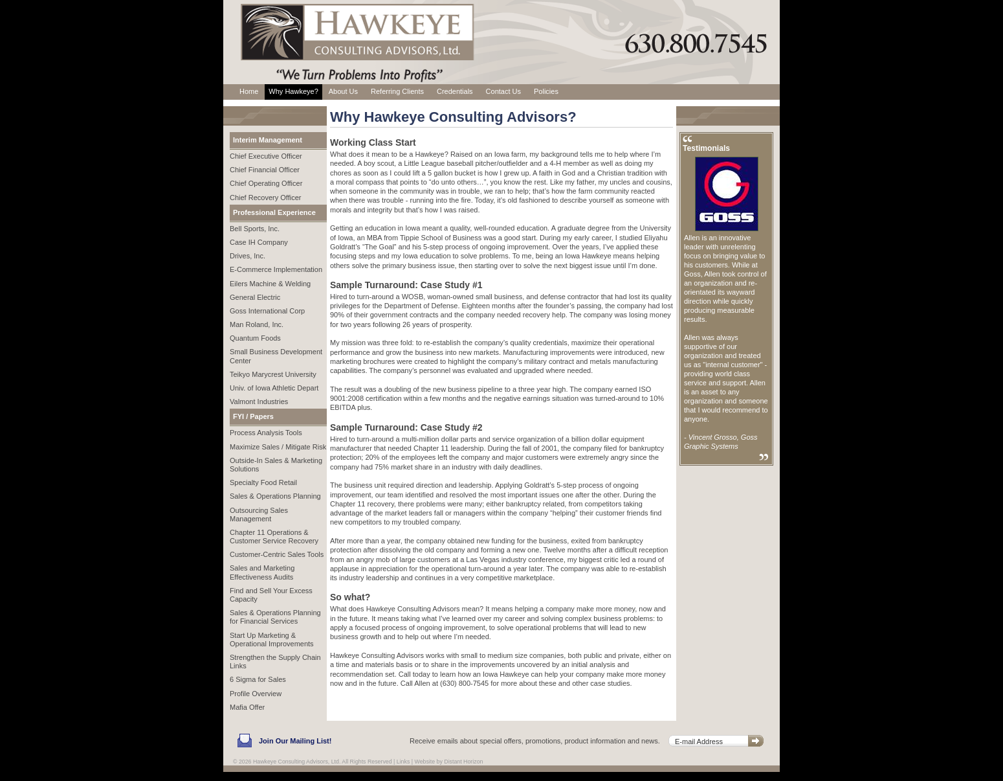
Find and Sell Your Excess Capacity (271, 595)
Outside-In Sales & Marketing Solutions (276, 465)
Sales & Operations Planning (275, 496)
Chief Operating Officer (266, 183)
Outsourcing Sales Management (259, 514)
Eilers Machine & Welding (270, 284)
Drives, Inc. (247, 256)
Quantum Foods (255, 338)
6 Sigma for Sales (258, 679)
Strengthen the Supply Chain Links (275, 661)
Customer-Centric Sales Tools (277, 554)
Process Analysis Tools (266, 432)
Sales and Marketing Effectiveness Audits (262, 572)
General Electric (255, 297)
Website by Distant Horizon (449, 761)
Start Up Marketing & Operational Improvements (272, 639)
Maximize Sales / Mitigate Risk (278, 447)
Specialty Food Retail (263, 482)
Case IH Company (259, 242)
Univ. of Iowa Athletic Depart (274, 388)
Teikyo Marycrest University (273, 374)
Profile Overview (255, 693)
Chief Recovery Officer (265, 197)
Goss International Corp (267, 311)
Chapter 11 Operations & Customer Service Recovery (274, 536)
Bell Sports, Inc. (255, 228)
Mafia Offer (247, 707)
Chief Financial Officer (265, 170)
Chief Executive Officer (266, 156)
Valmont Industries (259, 401)
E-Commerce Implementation (276, 269)
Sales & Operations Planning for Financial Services (275, 617)
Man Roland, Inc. (256, 324)
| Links (401, 761)
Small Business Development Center (276, 356)
